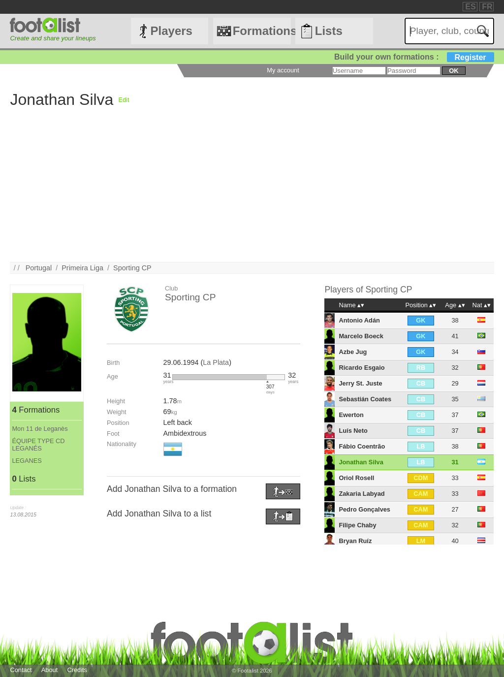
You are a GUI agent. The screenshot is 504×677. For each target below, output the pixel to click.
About (49, 670)
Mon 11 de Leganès (39, 428)
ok (453, 70)
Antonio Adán (359, 320)
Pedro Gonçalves (364, 509)
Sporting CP (132, 268)
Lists (329, 30)
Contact (21, 670)
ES (470, 6)
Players (171, 30)
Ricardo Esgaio (361, 367)
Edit (123, 99)
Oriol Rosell (356, 478)
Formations (262, 30)
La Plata (216, 362)
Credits (77, 670)
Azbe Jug (353, 351)
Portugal (39, 268)
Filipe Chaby (357, 525)
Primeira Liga (82, 268)
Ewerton (351, 415)
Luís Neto (353, 430)
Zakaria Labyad (361, 493)
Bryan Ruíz (355, 541)
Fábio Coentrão (362, 446)
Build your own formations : (414, 57)
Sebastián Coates (365, 399)
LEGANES (26, 460)
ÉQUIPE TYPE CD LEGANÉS (38, 444)
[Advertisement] (252, 193)
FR (487, 6)
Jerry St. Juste (360, 383)
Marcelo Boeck (361, 336)
